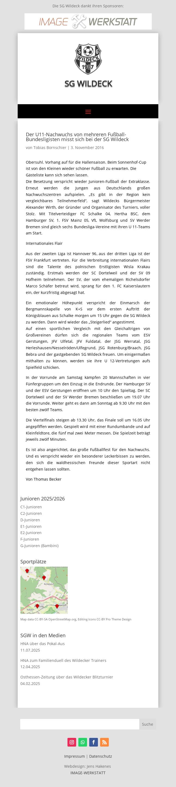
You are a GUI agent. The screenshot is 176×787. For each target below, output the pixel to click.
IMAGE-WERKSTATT (88, 772)
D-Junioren (30, 519)
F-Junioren (29, 539)
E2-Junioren (31, 532)
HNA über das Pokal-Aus (42, 643)
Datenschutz (100, 756)
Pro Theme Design (118, 619)
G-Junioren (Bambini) (39, 545)
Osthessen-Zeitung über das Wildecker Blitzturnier (66, 677)
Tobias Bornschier (49, 147)
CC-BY (101, 619)
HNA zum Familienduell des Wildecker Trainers (63, 660)
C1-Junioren (31, 506)
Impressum (74, 756)
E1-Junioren (31, 526)
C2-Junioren (31, 513)
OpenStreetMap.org (62, 619)
